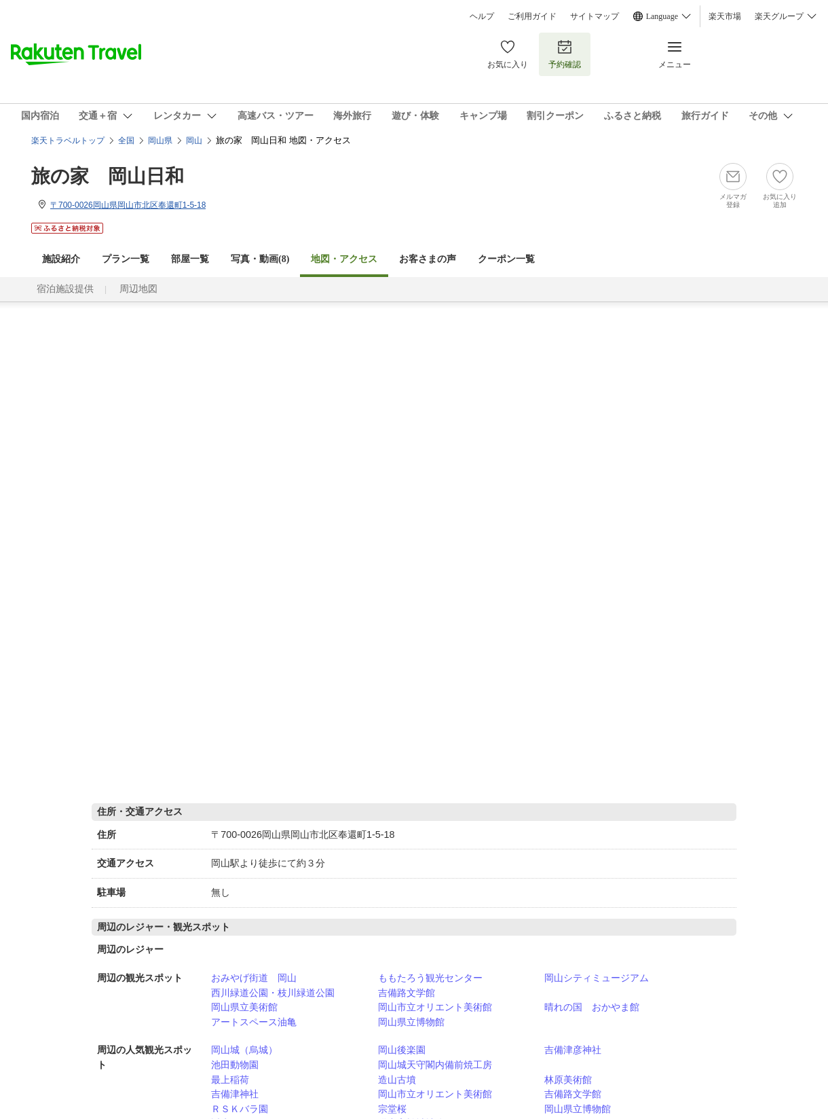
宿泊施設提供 (65, 289)
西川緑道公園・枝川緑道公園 (273, 992)
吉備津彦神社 (572, 1049)
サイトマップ (594, 16)
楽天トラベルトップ (68, 140)
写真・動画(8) (260, 259)
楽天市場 (725, 16)
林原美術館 (568, 1079)
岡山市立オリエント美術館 (435, 1007)
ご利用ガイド (532, 16)
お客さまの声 (427, 259)
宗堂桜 (392, 1108)
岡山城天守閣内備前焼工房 (435, 1064)
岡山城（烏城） (244, 1049)
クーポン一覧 (506, 259)
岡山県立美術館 (244, 1007)
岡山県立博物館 (411, 1021)
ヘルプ (482, 16)
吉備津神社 (235, 1093)
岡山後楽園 (402, 1049)
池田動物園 (235, 1064)
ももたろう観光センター (430, 977)
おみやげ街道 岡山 (254, 977)
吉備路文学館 (406, 992)
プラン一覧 (125, 259)
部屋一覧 (190, 259)
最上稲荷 (230, 1079)
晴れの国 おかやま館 (591, 1007)
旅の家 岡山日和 (107, 176)
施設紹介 (61, 259)
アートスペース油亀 (254, 1021)
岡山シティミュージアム (596, 977)
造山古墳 (397, 1079)
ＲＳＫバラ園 (239, 1108)
